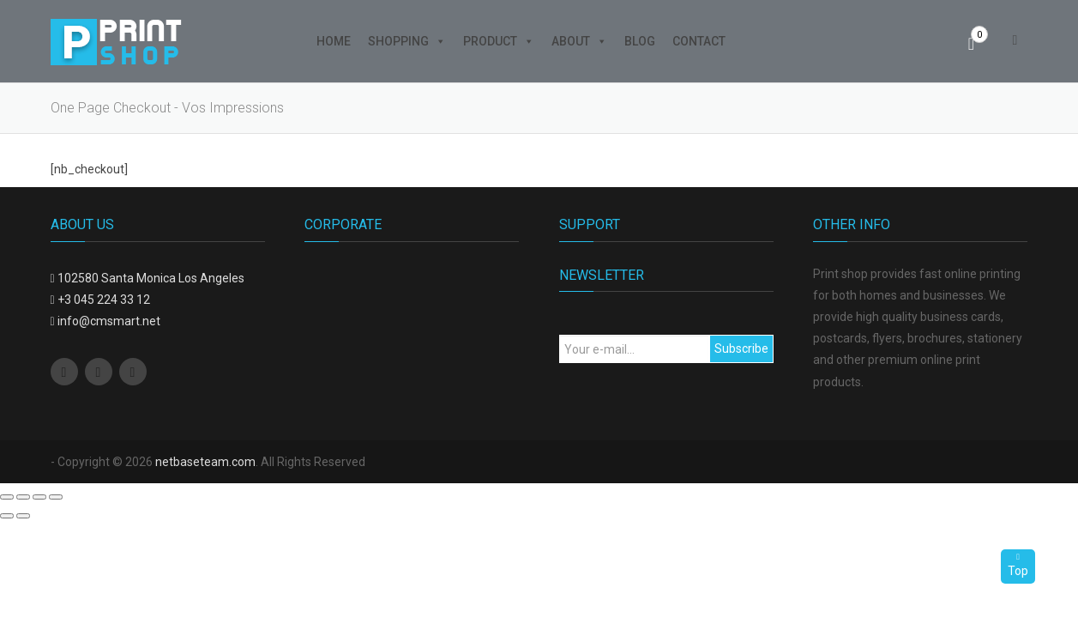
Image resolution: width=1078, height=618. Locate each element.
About (579, 41)
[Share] (23, 497)
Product (498, 41)
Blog (639, 41)
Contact (699, 41)
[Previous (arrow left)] (7, 515)
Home (333, 41)
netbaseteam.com (205, 462)
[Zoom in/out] (56, 497)
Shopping (407, 41)
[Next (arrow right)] (23, 515)
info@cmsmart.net (108, 321)
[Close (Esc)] (7, 497)
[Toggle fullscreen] (39, 497)
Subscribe (741, 348)
